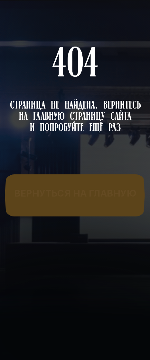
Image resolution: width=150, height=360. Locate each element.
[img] (75, 193)
